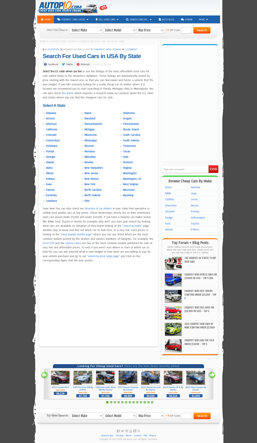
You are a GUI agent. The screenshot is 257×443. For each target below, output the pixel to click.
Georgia (50, 156)
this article (68, 93)
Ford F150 (49, 243)
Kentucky (51, 195)
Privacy (152, 435)
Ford (167, 223)
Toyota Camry (74, 243)
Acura (168, 187)
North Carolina (92, 189)
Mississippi (90, 140)
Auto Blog (166, 19)
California (51, 129)
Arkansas (51, 124)
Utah (125, 156)
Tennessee (129, 145)
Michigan (89, 129)
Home (46, 19)
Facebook (53, 64)
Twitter (69, 64)
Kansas (50, 189)
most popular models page (77, 234)
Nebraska (89, 156)
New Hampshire (93, 167)
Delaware (51, 145)
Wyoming (128, 195)
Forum (186, 19)
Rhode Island (131, 129)
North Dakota (92, 195)
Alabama (51, 113)
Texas (126, 151)
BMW (168, 193)
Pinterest (85, 64)
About (128, 435)
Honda (169, 229)
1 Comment (131, 49)
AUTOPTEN (53, 49)
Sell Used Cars (107, 19)
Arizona (50, 118)
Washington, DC (132, 178)
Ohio (87, 200)
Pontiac (195, 211)
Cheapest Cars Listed (73, 19)
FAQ (145, 435)
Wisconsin (128, 189)
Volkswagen (198, 217)
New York (89, 184)
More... (195, 229)
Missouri (89, 145)
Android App (107, 435)
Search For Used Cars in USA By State (94, 56)
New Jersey (91, 173)
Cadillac (169, 199)
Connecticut (53, 140)
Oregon (127, 118)
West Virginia (130, 184)
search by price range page (104, 256)
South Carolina (131, 134)
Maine (87, 113)
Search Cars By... (139, 19)
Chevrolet (170, 205)
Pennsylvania (131, 124)
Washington (130, 173)
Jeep (193, 193)
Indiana (50, 178)
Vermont (128, 162)
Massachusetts (93, 124)
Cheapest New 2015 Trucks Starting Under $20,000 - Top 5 (200, 294)
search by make (132, 225)
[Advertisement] (174, 7)
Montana (89, 151)
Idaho (49, 167)
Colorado (51, 134)
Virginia (127, 167)
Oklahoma (129, 113)
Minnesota (90, 134)
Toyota (195, 223)
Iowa (49, 184)
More (204, 19)
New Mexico (91, 178)
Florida (50, 151)
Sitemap (120, 435)
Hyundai (195, 187)
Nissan (195, 205)
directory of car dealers (99, 208)
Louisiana (51, 200)
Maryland (89, 118)
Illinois (50, 173)
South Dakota (131, 140)
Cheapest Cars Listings (107, 49)
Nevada (88, 162)
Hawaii (50, 162)
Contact (137, 435)
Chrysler (170, 211)
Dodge (169, 217)
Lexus (194, 199)
